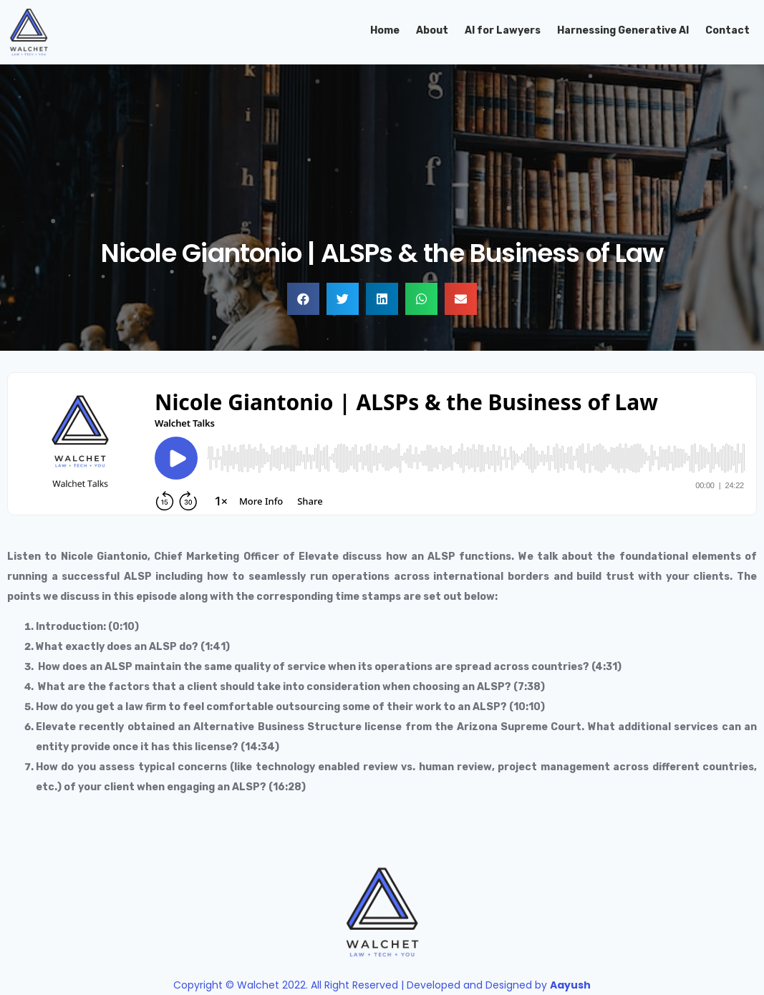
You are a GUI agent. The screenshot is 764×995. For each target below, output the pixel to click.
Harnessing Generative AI (623, 30)
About (432, 30)
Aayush (570, 985)
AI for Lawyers (503, 30)
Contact (727, 30)
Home (385, 30)
